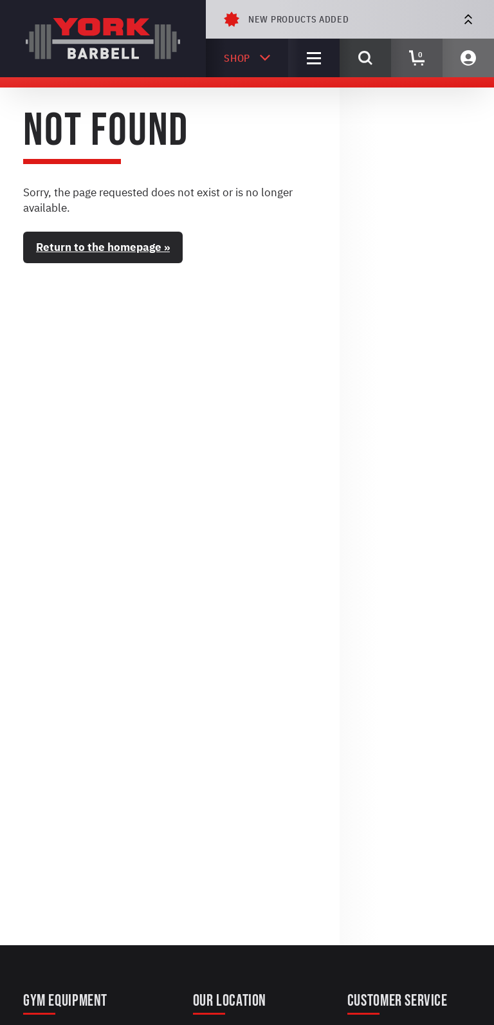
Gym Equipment (65, 1001)
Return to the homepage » (103, 247)
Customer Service (397, 1001)
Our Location (229, 1001)
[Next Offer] (468, 19)
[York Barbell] (103, 38)
